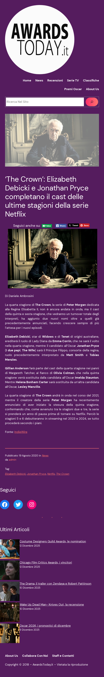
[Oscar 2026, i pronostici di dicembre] (10, 634)
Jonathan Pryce (36, 474)
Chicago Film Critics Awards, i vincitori (46, 562)
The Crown (62, 474)
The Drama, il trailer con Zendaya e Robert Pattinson (55, 583)
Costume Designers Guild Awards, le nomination (53, 541)
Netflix (51, 474)
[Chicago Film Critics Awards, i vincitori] (10, 571)
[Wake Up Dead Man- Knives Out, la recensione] (10, 613)
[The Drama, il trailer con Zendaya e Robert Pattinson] (10, 592)
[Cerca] (92, 102)
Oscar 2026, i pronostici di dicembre (45, 626)
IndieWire (20, 432)
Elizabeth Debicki (15, 474)
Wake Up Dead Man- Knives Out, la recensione (52, 604)
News (45, 455)
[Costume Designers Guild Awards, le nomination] (10, 549)
